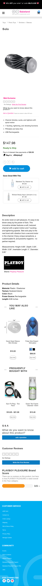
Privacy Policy (6, 534)
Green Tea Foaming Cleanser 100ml (33, 405)
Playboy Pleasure (17, 271)
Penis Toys (12, 22)
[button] (30, 349)
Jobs (3, 569)
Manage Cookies (7, 537)
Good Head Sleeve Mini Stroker (13, 342)
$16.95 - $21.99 (13, 412)
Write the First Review (19, 104)
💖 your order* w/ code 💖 (21, 3)
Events (4, 551)
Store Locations (6, 554)
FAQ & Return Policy (8, 526)
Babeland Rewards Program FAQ (11, 566)
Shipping (4, 522)
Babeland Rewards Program (10, 562)
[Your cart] (38, 12)
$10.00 (13, 351)
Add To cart (16, 168)
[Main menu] (3, 13)
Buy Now (12, 357)
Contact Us (5, 515)
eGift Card (5, 511)
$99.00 (32, 353)
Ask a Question (8, 113)
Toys (4, 22)
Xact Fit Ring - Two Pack (13, 405)
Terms (4, 530)
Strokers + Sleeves (25, 22)
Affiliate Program (7, 558)
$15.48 (32, 412)
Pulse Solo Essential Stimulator (32, 342)
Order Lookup (6, 519)
